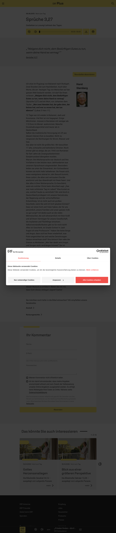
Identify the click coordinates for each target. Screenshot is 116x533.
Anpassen (58, 280)
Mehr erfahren (92, 270)
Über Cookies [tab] (92, 258)
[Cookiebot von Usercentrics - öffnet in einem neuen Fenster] (98, 251)
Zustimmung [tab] (23, 258)
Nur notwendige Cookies (24, 280)
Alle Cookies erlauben (92, 280)
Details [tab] (58, 258)
